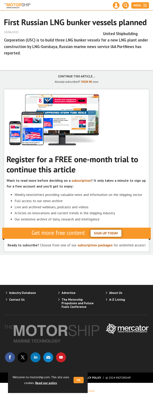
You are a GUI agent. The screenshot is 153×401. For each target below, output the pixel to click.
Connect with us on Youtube (61, 357)
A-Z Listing (117, 299)
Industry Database (22, 293)
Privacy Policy (91, 377)
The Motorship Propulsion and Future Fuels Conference (78, 303)
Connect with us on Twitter (23, 357)
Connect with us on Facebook (10, 357)
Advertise (69, 293)
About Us (115, 293)
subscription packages (95, 245)
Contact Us (17, 299)
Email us (48, 357)
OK (78, 380)
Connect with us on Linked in (35, 357)
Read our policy (46, 383)
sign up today (106, 233)
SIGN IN (86, 82)
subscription (81, 180)
